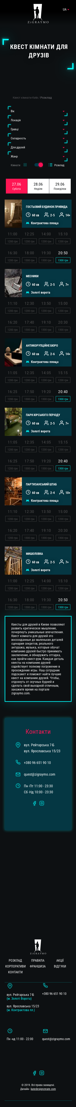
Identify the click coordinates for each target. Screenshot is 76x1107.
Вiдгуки (60, 957)
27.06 (16, 176)
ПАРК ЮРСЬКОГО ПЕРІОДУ (43, 405)
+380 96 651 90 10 (54, 984)
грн (63, 251)
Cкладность (18, 129)
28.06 (38, 176)
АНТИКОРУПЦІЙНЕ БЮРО (42, 336)
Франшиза (38, 957)
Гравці (14, 120)
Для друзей (18, 138)
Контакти (15, 963)
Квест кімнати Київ (25, 88)
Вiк (12, 102)
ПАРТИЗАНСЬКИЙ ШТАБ (41, 475)
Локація (16, 111)
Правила (37, 951)
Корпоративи (15, 957)
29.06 (60, 176)
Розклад (46, 88)
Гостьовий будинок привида (46, 197)
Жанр (14, 147)
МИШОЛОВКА (34, 544)
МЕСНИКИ (32, 267)
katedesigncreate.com (43, 1079)
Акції (60, 951)
